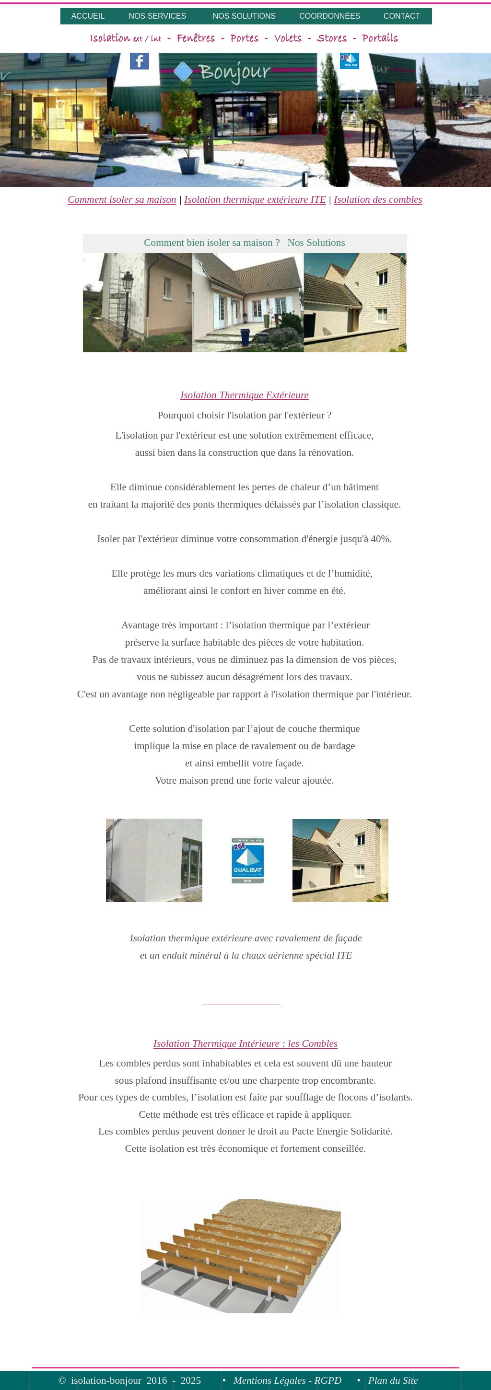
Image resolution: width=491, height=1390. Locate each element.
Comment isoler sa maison (122, 199)
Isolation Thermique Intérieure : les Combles (245, 1043)
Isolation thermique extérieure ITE (255, 199)
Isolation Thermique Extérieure (244, 395)
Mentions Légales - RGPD (287, 1380)
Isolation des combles (378, 199)
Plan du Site (393, 1380)
